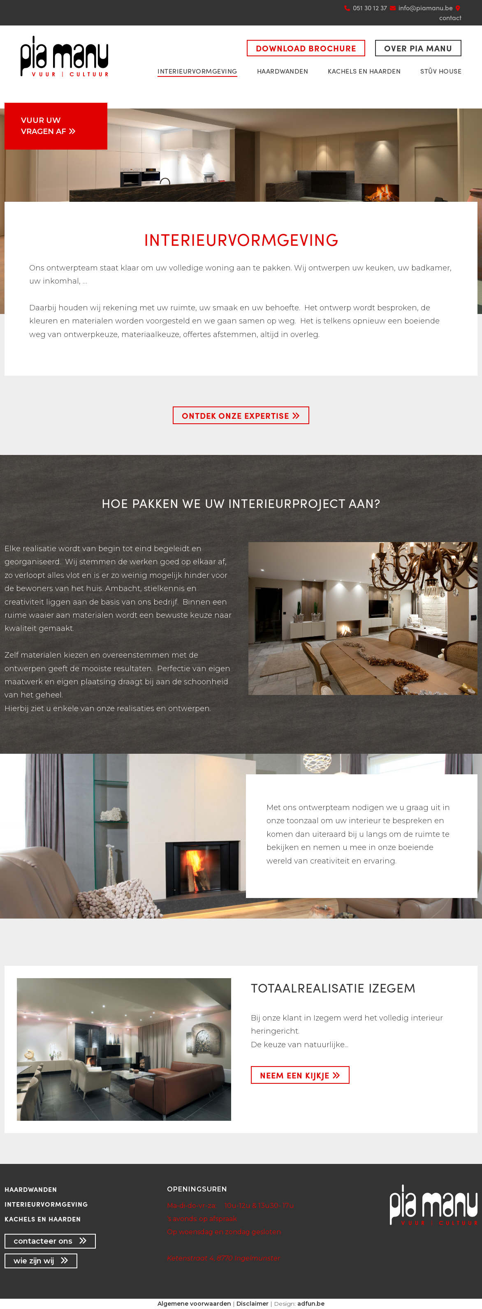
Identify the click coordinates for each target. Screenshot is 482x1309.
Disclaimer (252, 1303)
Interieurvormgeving (197, 71)
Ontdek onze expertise (241, 415)
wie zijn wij (41, 1260)
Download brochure (306, 48)
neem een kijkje (300, 1075)
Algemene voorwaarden (194, 1303)
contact (450, 17)
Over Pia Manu (418, 48)
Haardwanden (282, 71)
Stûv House (440, 71)
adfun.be (310, 1303)
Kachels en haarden (364, 71)
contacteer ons (50, 1241)
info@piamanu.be (426, 7)
